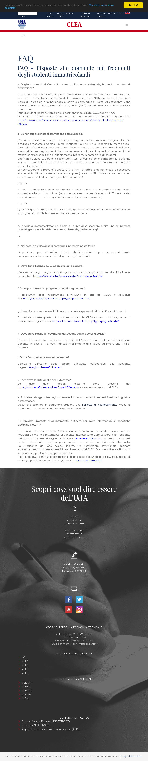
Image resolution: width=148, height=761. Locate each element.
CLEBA (26, 686)
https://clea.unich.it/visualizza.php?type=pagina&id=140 (69, 275)
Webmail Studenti (101, 14)
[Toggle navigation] (126, 24)
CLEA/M (27, 682)
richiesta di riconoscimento (99, 404)
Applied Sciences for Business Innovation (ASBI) (51, 729)
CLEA (25, 661)
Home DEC (60, 14)
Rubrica (111, 13)
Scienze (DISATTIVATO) (36, 725)
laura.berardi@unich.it (88, 438)
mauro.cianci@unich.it (88, 460)
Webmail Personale (85, 14)
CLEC (25, 664)
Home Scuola (49, 14)
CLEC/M (27, 690)
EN (127, 13)
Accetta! (133, 5)
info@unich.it (77, 564)
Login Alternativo (131, 756)
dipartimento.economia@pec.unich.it (77, 643)
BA (24, 657)
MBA (25, 698)
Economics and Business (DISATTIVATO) (46, 721)
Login (120, 13)
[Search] (27, 13)
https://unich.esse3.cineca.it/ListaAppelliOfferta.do (48, 387)
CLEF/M (26, 694)
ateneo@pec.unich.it (76, 567)
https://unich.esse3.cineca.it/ (44, 367)
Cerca (22, 16)
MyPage (69, 13)
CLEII (25, 672)
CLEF (25, 668)
